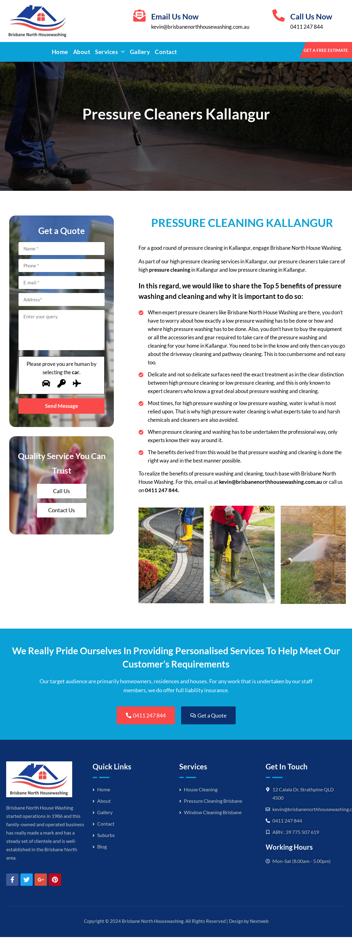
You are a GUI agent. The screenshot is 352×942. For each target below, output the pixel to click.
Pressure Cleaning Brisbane (213, 801)
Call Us (61, 491)
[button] (110, 52)
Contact (166, 51)
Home (60, 51)
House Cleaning (200, 789)
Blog (102, 846)
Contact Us (61, 510)
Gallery (140, 51)
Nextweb (259, 921)
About (81, 51)
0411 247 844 (306, 26)
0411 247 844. (162, 490)
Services (110, 51)
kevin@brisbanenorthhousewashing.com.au (200, 26)
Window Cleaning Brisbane (213, 812)
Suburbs (106, 835)
